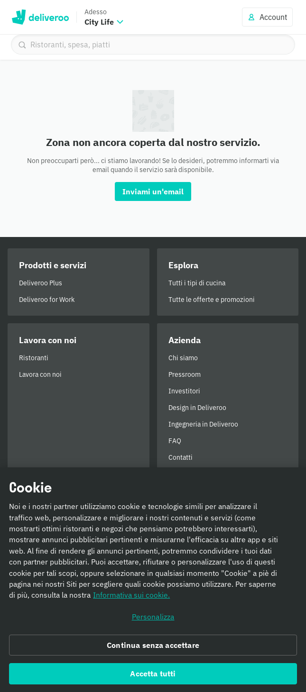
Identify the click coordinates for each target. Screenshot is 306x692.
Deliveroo (40, 17)
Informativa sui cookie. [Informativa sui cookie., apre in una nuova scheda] (131, 598)
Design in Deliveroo (197, 407)
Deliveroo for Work (46, 299)
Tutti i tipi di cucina (196, 283)
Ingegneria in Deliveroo (203, 424)
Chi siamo (183, 358)
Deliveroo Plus (40, 283)
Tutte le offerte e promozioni (211, 299)
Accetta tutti (153, 676)
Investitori (184, 391)
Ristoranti (33, 358)
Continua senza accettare (153, 648)
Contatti (180, 457)
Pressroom (184, 374)
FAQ (174, 441)
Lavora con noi (40, 374)
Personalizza (153, 619)
